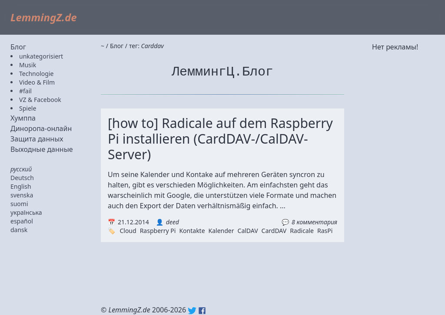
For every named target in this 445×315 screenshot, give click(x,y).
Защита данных (36, 139)
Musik (27, 65)
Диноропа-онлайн (41, 128)
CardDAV (274, 230)
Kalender (221, 230)
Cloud (128, 230)
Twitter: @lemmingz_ (192, 310)
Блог (18, 47)
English (20, 186)
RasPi (324, 230)
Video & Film (37, 82)
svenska (21, 195)
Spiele (27, 108)
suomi (19, 204)
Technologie (36, 73)
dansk (18, 230)
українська (26, 212)
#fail (25, 91)
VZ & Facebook (40, 99)
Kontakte (192, 230)
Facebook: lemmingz (202, 310)
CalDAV (248, 230)
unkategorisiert (41, 56)
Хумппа (23, 118)
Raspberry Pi (158, 230)
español (21, 221)
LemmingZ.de (43, 17)
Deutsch (22, 178)
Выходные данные (41, 149)
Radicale (302, 230)
